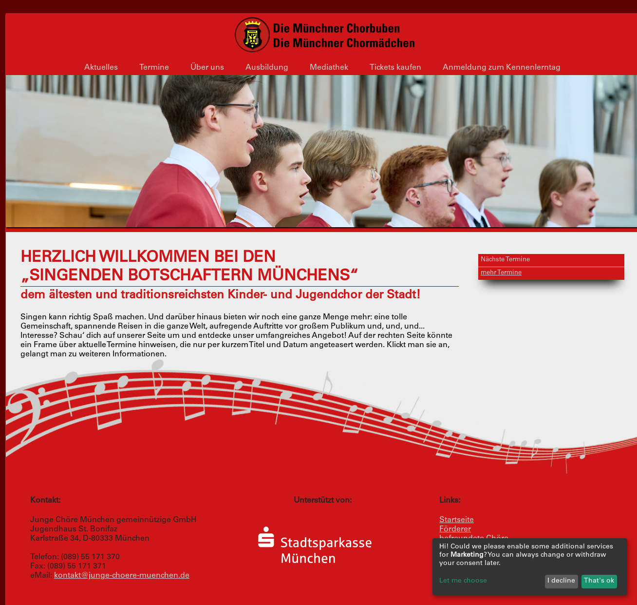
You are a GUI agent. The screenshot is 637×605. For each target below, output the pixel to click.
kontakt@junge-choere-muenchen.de (121, 576)
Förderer (455, 529)
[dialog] (529, 566)
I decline (561, 581)
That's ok (599, 581)
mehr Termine (501, 273)
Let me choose (463, 581)
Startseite (456, 520)
